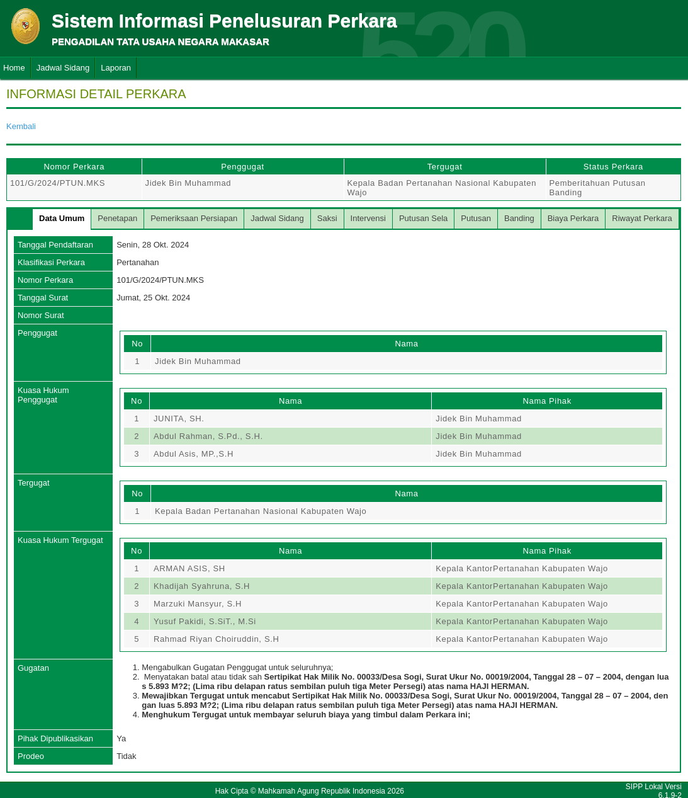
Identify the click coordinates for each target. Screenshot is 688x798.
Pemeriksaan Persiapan (193, 218)
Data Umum (61, 218)
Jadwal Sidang (63, 67)
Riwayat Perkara (642, 218)
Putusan (476, 218)
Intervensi (368, 218)
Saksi (327, 218)
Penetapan (117, 218)
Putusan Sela (423, 218)
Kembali (21, 126)
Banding (519, 218)
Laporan (116, 67)
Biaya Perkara (573, 218)
